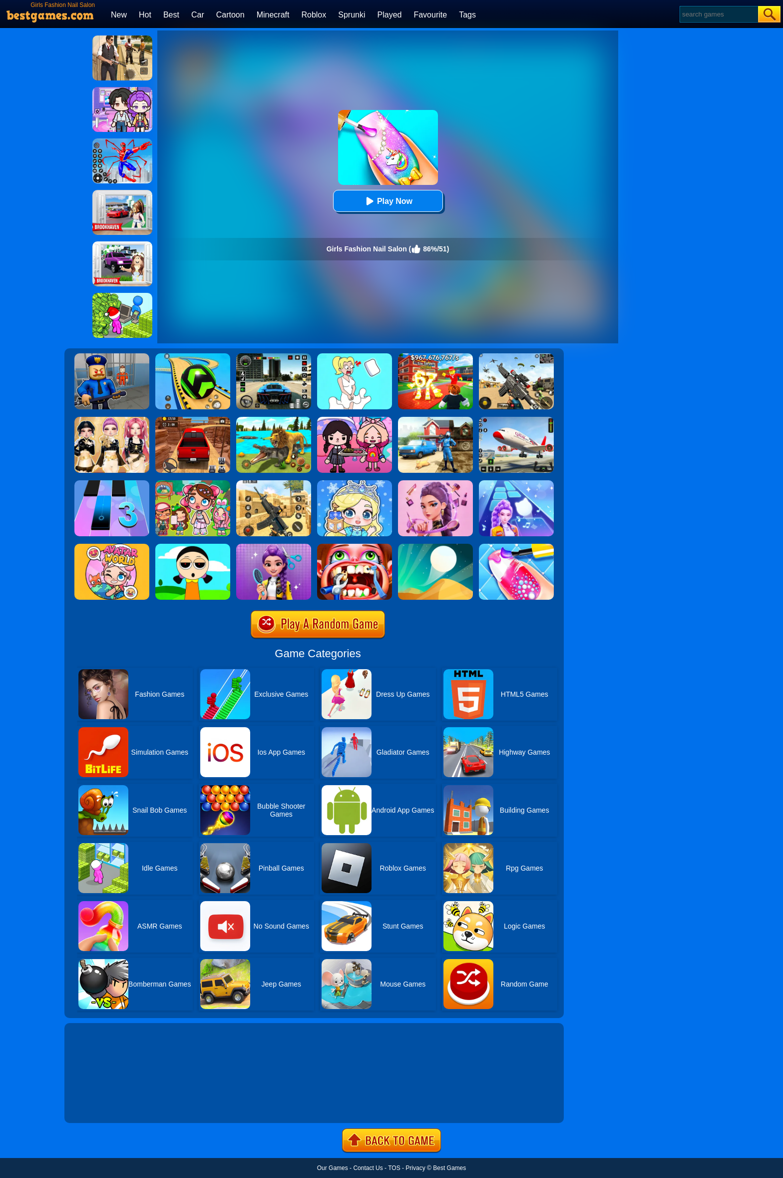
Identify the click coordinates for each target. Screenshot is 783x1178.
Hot (145, 14)
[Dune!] (435, 547)
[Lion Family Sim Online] (273, 420)
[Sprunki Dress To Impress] (192, 547)
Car (197, 14)
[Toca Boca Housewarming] (354, 420)
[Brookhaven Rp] (122, 193)
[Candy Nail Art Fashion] (516, 547)
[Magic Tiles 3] (111, 483)
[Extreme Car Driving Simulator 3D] (273, 356)
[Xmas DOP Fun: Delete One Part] (354, 356)
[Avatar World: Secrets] (122, 90)
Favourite (430, 14)
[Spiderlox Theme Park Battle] (122, 141)
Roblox (313, 14)
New (119, 14)
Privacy (415, 1168)
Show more (98, 1104)
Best (171, 14)
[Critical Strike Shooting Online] (273, 483)
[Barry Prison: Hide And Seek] (111, 356)
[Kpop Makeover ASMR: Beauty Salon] (435, 483)
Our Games (332, 1168)
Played (390, 14)
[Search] (718, 14)
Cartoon (230, 14)
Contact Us (368, 1168)
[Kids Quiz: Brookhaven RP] (122, 244)
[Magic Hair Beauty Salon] (273, 547)
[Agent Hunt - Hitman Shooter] (122, 38)
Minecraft (273, 14)
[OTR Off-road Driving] (192, 420)
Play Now (387, 201)
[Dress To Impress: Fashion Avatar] (111, 420)
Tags (467, 14)
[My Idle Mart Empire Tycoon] (122, 296)
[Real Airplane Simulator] (516, 420)
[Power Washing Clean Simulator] (435, 420)
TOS (394, 1168)
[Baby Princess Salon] (354, 483)
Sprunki (351, 14)
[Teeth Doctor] (354, 547)
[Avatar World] (111, 547)
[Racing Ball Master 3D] (192, 356)
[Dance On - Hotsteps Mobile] (516, 483)
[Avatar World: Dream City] (192, 483)
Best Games (449, 1168)
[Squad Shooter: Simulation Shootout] (516, 356)
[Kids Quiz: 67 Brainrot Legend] (435, 356)
